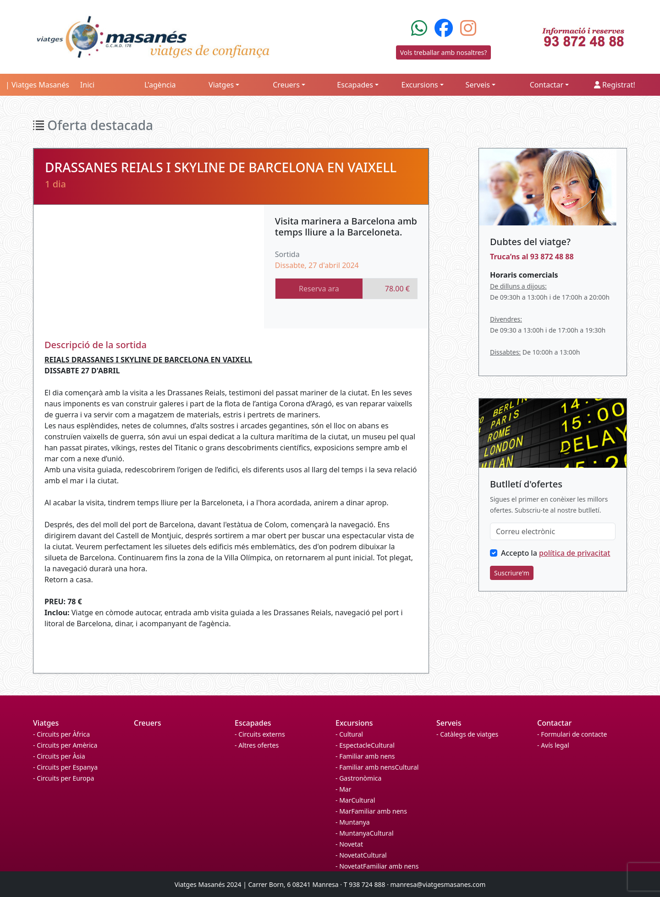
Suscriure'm (511, 573)
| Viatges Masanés (37, 85)
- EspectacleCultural (365, 745)
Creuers (147, 723)
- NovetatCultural (361, 855)
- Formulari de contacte (572, 734)
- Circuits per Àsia (59, 756)
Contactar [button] (546, 85)
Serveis (448, 723)
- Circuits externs (260, 734)
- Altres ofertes (257, 745)
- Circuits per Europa (63, 778)
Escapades (253, 723)
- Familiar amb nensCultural (377, 767)
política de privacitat (574, 553)
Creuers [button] (286, 85)
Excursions (354, 723)
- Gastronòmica (358, 778)
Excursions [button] (419, 85)
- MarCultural (355, 800)
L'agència (160, 85)
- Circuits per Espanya (65, 767)
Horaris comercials (524, 275)
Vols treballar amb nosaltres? (443, 52)
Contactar (554, 723)
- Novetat (349, 844)
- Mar (343, 789)
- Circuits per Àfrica (61, 734)
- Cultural (349, 734)
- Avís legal (553, 745)
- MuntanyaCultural (365, 833)
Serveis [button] (478, 85)
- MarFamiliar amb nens (371, 811)
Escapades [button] (355, 85)
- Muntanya (353, 822)
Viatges (46, 723)
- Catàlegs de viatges (467, 734)
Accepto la (555, 553)
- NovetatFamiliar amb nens (377, 866)
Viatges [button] (221, 85)
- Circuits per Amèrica (65, 745)
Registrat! (614, 85)
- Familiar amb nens (365, 756)
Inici (87, 85)
